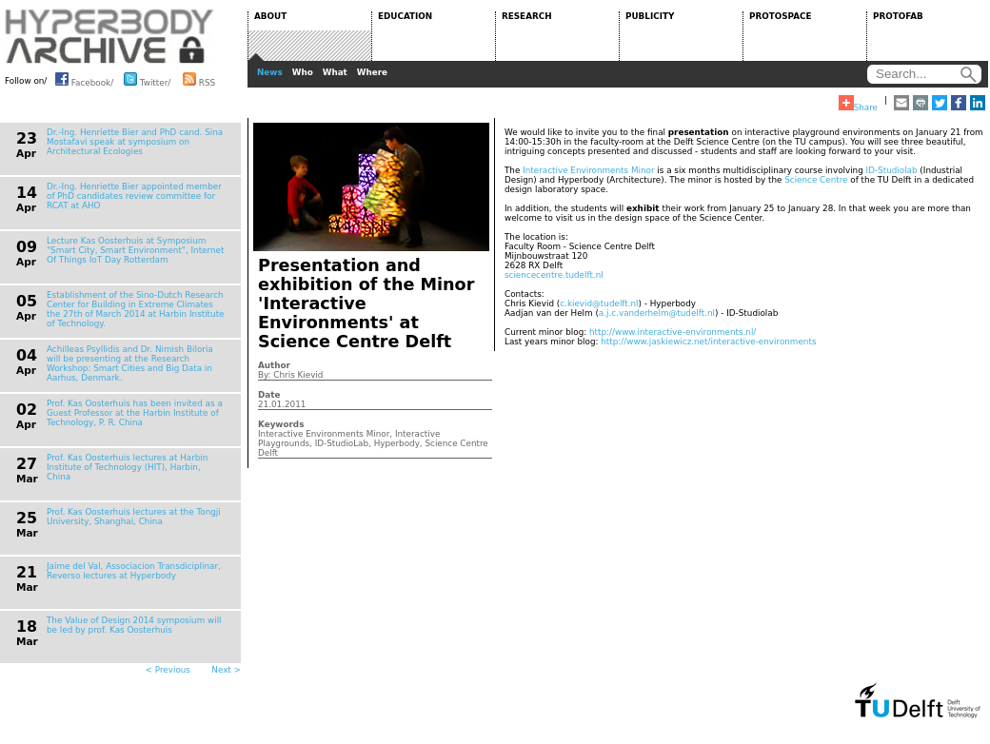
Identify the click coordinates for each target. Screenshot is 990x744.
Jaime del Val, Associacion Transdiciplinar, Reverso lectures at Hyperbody (134, 570)
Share (858, 103)
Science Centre (815, 180)
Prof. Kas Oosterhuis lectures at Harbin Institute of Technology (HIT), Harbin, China (127, 467)
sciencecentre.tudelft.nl (554, 275)
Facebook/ (84, 79)
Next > (226, 670)
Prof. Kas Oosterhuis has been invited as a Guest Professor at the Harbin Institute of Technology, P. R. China (135, 413)
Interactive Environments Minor (588, 170)
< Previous (168, 670)
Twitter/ (147, 79)
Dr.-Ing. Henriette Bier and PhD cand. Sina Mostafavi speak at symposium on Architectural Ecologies (135, 141)
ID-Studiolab (892, 170)
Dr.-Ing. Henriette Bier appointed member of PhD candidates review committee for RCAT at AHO (134, 196)
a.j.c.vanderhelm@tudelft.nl (657, 313)
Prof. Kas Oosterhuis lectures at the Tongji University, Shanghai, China (134, 516)
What (335, 72)
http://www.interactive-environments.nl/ (672, 332)
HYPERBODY (109, 36)
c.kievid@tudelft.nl (599, 303)
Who (302, 72)
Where (372, 72)
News (270, 72)
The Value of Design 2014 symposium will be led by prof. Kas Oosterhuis (134, 625)
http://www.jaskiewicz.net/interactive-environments (708, 341)
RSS (199, 79)
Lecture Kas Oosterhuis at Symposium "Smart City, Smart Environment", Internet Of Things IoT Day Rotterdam (135, 250)
